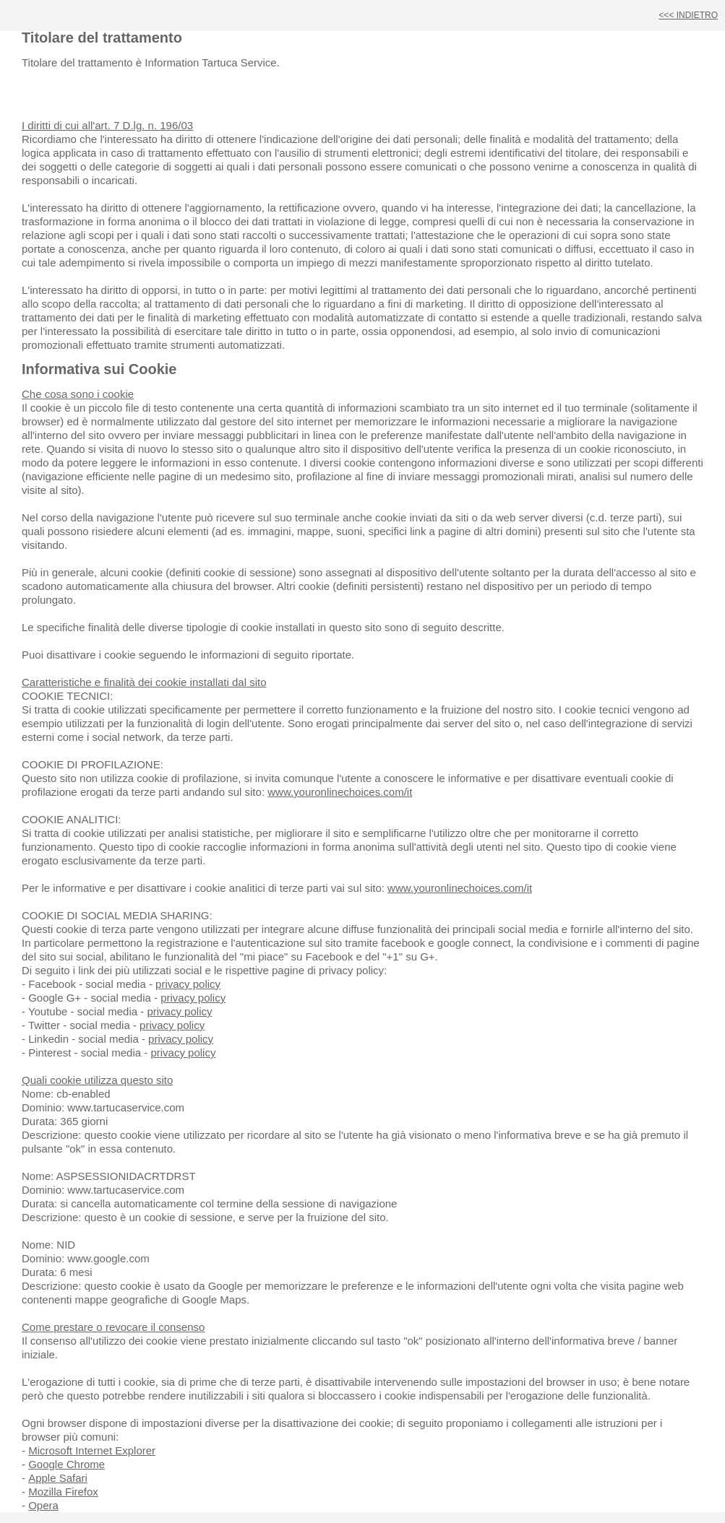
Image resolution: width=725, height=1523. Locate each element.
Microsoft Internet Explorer (91, 1450)
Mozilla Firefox (63, 1491)
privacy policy (187, 984)
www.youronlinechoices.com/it (339, 792)
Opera (43, 1505)
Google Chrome (66, 1464)
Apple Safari (57, 1478)
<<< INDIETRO (688, 15)
